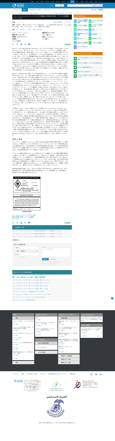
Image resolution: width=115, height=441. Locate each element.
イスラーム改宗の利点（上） (85, 67)
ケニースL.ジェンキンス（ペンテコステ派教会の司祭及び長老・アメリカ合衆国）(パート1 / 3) (37, 230)
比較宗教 (94, 34)
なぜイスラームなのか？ (84, 71)
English (32, 1)
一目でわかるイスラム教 (35, 9)
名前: (17, 247)
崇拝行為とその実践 (82, 29)
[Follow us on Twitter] (96, 374)
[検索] (90, 5)
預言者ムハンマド (96, 38)
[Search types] (97, 5)
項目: (13, 29)
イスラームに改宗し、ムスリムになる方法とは (90, 63)
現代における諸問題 (82, 42)
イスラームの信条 (82, 25)
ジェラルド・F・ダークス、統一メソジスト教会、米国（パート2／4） (31, 283)
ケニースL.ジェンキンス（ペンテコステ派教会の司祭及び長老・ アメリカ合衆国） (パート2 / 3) (23, 217)
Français (47, 1)
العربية (37, 1)
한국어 (96, 1)
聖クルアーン (80, 38)
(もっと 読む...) (16, 324)
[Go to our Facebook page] (91, 374)
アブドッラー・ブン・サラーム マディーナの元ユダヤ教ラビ (29, 297)
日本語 (72, 1)
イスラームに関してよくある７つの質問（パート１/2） (90, 75)
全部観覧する (16, 240)
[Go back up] (112, 298)
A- (64, 22)
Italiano (77, 1)
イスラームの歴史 (96, 42)
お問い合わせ (94, 9)
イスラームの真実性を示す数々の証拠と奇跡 (82, 21)
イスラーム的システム (82, 47)
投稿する (45, 259)
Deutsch (52, 1)
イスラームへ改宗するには (97, 25)
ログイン (52, 5)
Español (41, 1)
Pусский (57, 1)
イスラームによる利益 (97, 21)
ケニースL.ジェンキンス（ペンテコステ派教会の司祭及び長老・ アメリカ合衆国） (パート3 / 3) (37, 236)
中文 (68, 1)
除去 (101, 332)
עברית (100, 1)
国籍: (18, 251)
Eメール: (17, 254)
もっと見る (15, 358)
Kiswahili (91, 1)
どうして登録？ (59, 5)
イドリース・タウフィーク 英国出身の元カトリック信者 (28, 291)
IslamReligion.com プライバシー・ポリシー (57, 373)
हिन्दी (86, 1)
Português (63, 1)
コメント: (44, 247)
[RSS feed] (101, 374)
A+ (69, 22)
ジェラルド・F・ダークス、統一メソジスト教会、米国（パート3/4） (31, 285)
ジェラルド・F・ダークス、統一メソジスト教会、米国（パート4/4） (31, 288)
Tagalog (82, 1)
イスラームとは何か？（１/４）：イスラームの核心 (90, 58)
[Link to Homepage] (18, 5)
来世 (93, 29)
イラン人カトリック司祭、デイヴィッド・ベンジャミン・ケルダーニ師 (31, 294)
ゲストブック (47, 9)
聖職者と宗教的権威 (34, 13)
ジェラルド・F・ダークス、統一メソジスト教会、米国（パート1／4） (31, 280)
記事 (24, 9)
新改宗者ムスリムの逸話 (24, 13)
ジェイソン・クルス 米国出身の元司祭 (24, 300)
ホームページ (17, 9)
